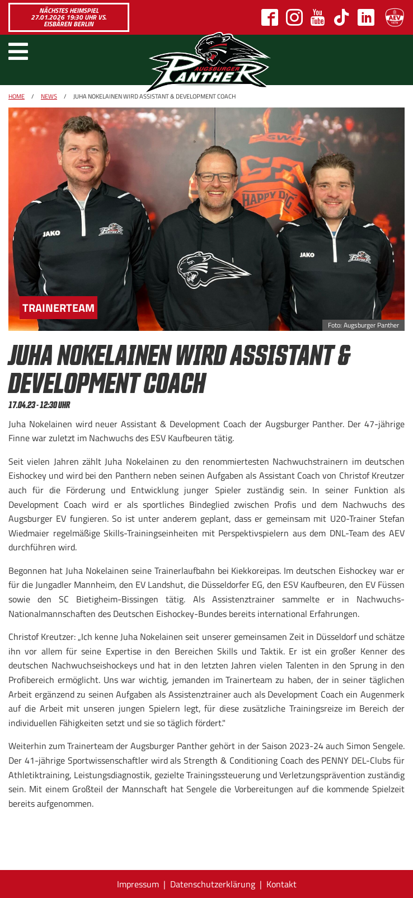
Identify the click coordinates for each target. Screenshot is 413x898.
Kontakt (281, 884)
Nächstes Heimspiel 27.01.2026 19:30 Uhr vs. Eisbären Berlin (68, 17)
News (49, 96)
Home (16, 96)
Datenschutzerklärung (212, 884)
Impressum (138, 884)
